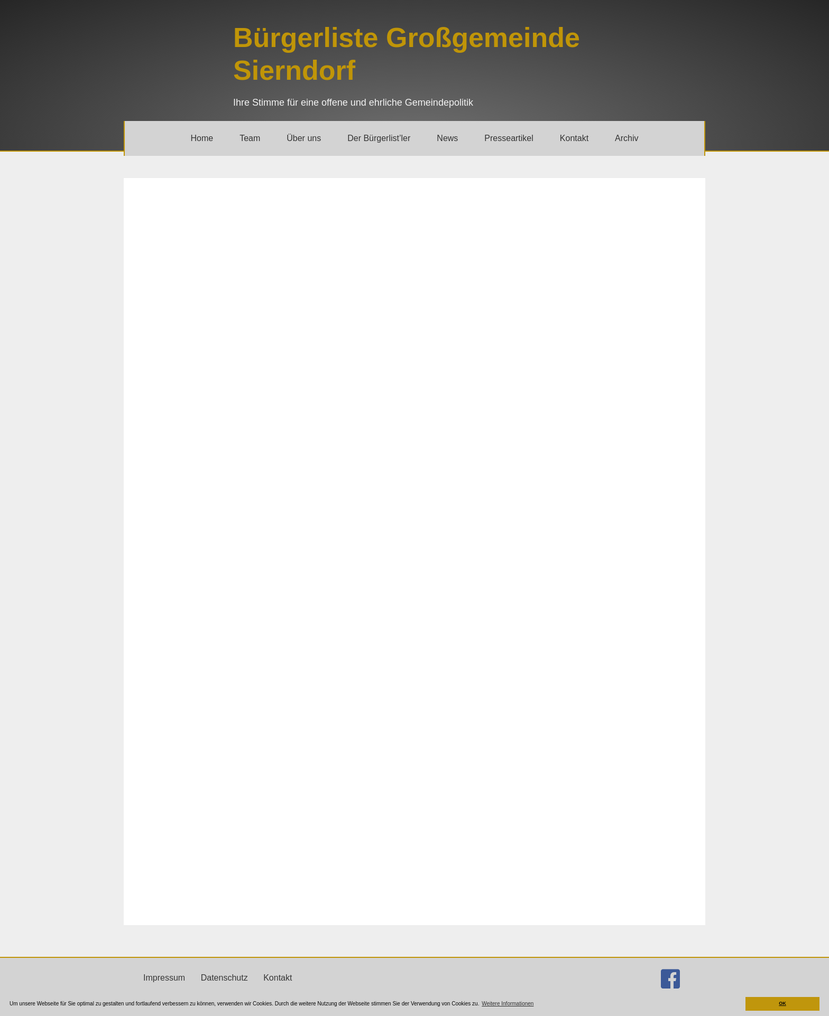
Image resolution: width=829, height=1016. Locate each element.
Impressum (164, 977)
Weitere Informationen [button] (507, 1003)
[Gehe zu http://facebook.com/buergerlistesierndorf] (670, 979)
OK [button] (782, 1003)
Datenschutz (224, 977)
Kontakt (277, 977)
